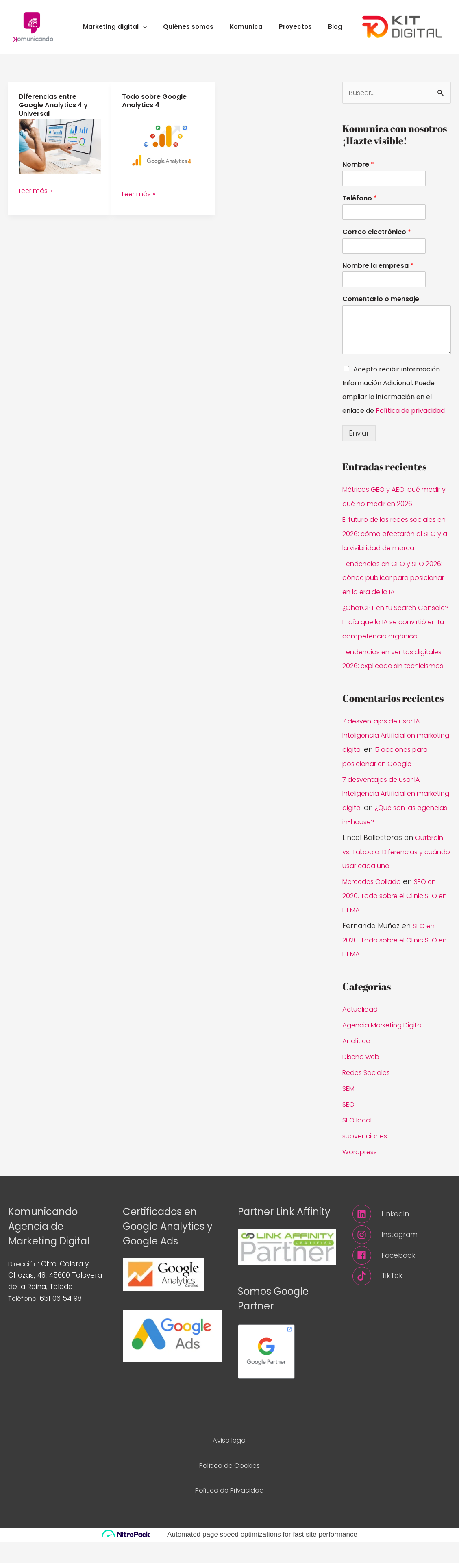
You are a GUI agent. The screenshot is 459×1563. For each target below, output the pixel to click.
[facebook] (401, 1277)
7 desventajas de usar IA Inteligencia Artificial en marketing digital (384, 750)
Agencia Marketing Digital (385, 1049)
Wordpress (361, 1173)
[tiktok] (401, 1297)
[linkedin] (401, 1235)
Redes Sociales (368, 1096)
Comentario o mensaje (380, 305)
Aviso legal (229, 1462)
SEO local (358, 1142)
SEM (349, 1111)
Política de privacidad (410, 416)
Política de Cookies (229, 1486)
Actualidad (360, 1033)
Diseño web (362, 1080)
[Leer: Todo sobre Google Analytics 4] (163, 149)
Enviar (359, 439)
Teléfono (359, 204)
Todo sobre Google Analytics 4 (156, 106)
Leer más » (37, 195)
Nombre (358, 171)
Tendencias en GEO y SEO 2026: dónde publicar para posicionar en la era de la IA (396, 581)
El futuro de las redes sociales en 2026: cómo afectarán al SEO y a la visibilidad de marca (394, 538)
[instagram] (401, 1256)
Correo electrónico (376, 238)
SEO (349, 1126)
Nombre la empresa (377, 271)
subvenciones (366, 1158)
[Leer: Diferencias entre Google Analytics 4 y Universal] (60, 151)
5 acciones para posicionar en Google (391, 778)
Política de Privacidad (230, 1511)
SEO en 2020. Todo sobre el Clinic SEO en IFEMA (393, 921)
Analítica (357, 1064)
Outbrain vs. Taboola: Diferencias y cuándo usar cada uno (394, 878)
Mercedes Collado (373, 908)
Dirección (24, 1285)
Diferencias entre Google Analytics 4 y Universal (55, 110)
